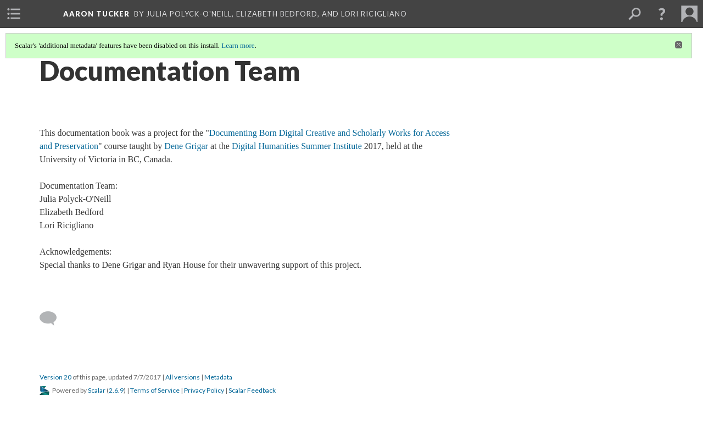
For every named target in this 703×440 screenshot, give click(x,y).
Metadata (218, 377)
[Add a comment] (53, 318)
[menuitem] (13, 14)
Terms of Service (155, 390)
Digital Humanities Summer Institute (297, 146)
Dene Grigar (186, 146)
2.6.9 (116, 390)
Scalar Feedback (252, 390)
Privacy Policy (204, 390)
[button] (662, 14)
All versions (182, 377)
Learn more (237, 45)
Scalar (96, 390)
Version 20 (55, 377)
